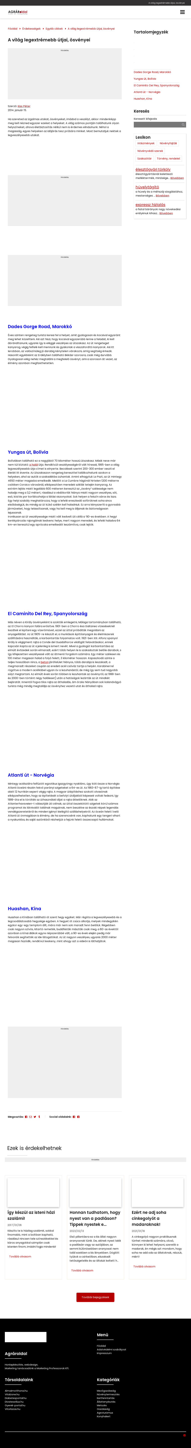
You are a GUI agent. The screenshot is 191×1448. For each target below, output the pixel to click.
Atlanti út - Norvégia (147, 92)
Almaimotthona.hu (16, 1390)
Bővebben (177, 178)
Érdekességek (31, 29)
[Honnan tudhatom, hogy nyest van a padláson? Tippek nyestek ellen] (95, 1227)
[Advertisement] (65, 75)
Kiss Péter (24, 106)
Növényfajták (168, 143)
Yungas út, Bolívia (145, 79)
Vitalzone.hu (12, 1394)
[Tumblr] (39, 1117)
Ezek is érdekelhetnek (34, 1148)
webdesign (31, 1364)
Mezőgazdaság (106, 1390)
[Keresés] (183, 124)
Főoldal (12, 29)
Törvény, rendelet (168, 158)
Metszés (102, 1405)
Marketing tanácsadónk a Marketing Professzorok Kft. (37, 1368)
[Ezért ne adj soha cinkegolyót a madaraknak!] (157, 1227)
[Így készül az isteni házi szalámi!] (33, 1227)
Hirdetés (65, 50)
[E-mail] (30, 1117)
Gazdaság (103, 1409)
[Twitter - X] (35, 1117)
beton (45, 662)
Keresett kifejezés (145, 119)
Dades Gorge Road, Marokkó (152, 72)
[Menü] (182, 12)
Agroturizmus (105, 1412)
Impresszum (104, 1353)
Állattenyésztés (106, 1401)
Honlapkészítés (14, 1364)
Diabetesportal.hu (15, 1398)
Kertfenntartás (106, 1398)
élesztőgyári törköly (153, 169)
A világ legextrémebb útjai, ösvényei (166, 2)
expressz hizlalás (150, 204)
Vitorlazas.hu (12, 1409)
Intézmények (146, 143)
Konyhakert (103, 1416)
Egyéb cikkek (54, 29)
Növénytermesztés (108, 1394)
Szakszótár (144, 158)
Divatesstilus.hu (14, 1401)
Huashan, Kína (143, 99)
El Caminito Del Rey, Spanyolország (156, 85)
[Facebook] (26, 1117)
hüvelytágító (147, 187)
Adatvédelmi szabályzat (111, 1349)
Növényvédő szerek (150, 151)
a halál (33, 465)
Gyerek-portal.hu (15, 1405)
